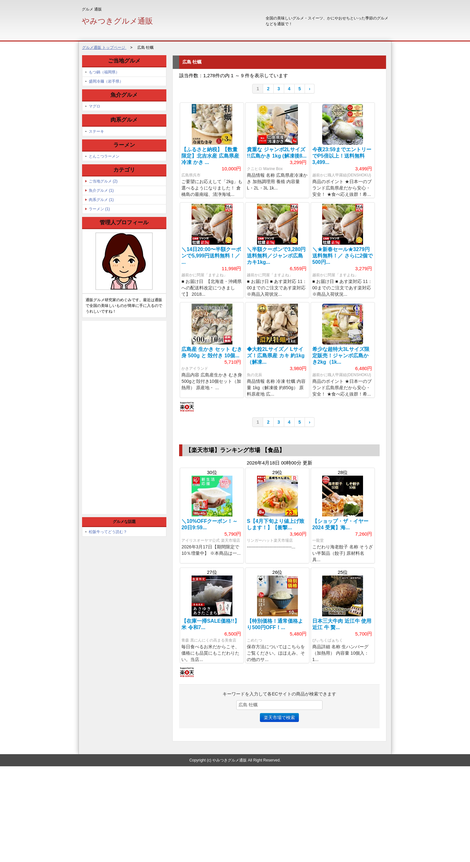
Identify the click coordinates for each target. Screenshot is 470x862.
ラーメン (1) (99, 209)
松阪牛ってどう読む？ (108, 532)
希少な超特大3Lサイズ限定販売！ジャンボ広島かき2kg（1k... (340, 394)
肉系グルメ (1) (101, 199)
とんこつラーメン (104, 156)
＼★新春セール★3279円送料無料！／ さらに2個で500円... (342, 275)
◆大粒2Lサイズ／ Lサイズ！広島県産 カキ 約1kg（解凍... (275, 394)
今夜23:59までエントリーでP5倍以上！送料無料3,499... (341, 156)
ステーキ (96, 131)
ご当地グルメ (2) (103, 181)
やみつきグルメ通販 (117, 21)
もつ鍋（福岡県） (104, 72)
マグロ (94, 106)
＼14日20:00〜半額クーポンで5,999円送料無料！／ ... (211, 275)
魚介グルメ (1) (101, 190)
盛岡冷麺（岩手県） (106, 81)
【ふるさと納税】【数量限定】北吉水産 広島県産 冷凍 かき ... (210, 156)
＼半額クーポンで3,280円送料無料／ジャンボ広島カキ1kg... (276, 275)
